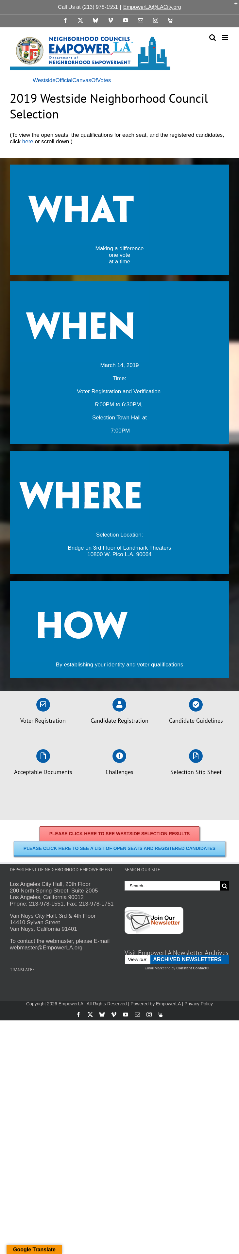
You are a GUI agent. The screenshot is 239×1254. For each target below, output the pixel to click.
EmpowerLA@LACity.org (152, 7)
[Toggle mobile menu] (225, 37)
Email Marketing (158, 968)
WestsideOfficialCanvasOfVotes (72, 80)
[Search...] (172, 886)
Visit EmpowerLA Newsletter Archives (176, 952)
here (27, 141)
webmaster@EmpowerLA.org (46, 948)
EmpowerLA (168, 1003)
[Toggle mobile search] (212, 37)
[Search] (224, 886)
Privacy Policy (198, 1003)
